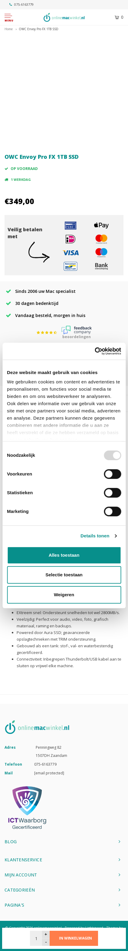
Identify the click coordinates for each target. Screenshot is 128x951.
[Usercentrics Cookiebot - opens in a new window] (94, 351)
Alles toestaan (64, 555)
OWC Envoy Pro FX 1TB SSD (38, 29)
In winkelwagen (75, 938)
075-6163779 (21, 4)
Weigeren (64, 594)
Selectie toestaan (64, 574)
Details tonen (94, 535)
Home (9, 29)
